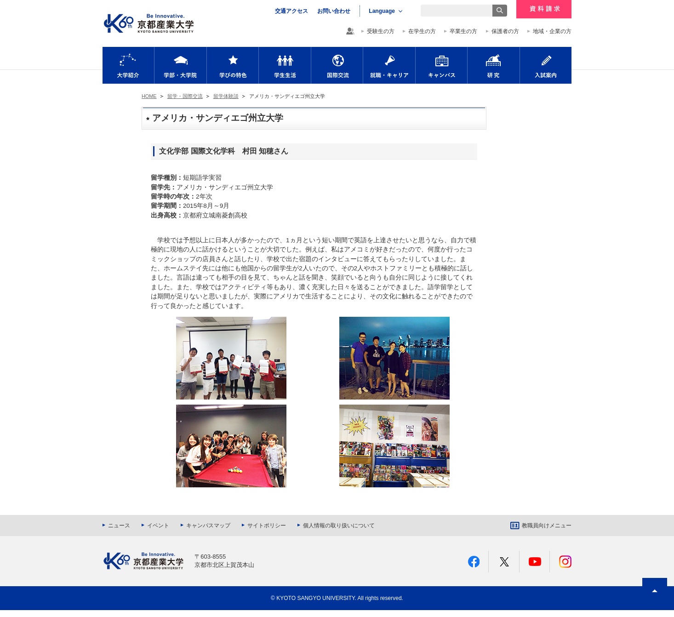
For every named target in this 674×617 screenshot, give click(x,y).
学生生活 (285, 65)
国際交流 (337, 65)
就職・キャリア (389, 65)
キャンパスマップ (208, 525)
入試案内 (545, 65)
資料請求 (543, 9)
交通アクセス (291, 11)
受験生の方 (380, 31)
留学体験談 (226, 96)
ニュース (119, 525)
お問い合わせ (333, 11)
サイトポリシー (266, 525)
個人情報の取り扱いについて (339, 525)
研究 (494, 65)
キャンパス (441, 65)
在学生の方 (422, 31)
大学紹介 (128, 65)
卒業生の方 (463, 31)
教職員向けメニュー (546, 525)
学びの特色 (232, 65)
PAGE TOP (655, 607)
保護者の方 (505, 31)
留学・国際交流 (185, 96)
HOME (149, 96)
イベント (158, 525)
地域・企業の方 (552, 31)
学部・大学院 (180, 65)
